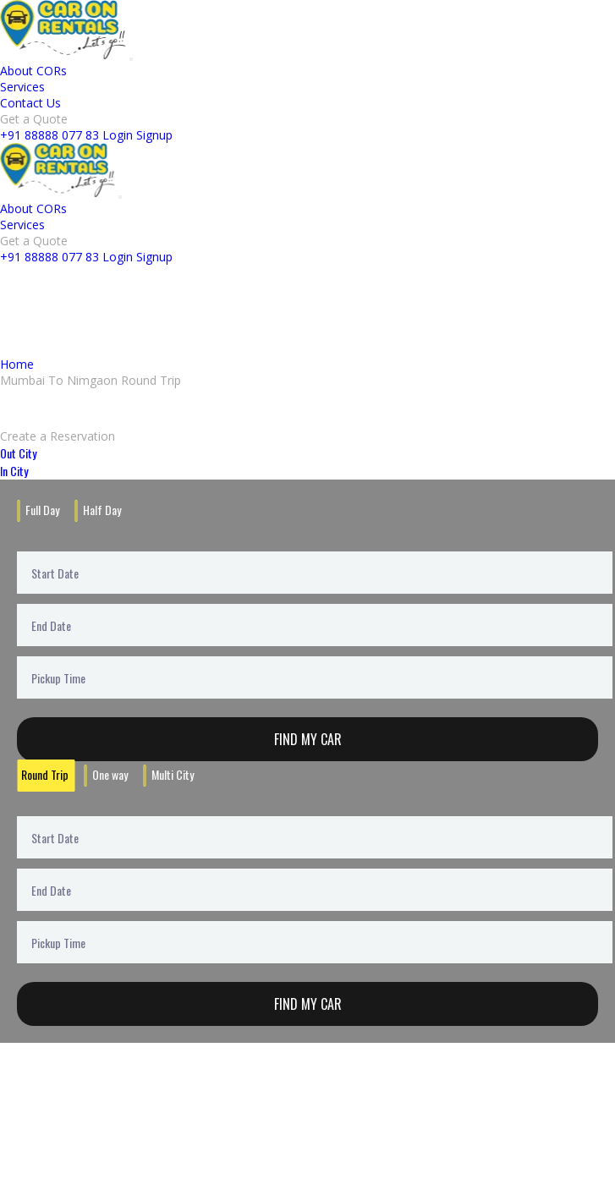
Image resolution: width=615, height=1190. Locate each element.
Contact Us (30, 103)
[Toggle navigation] (131, 59)
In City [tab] (14, 471)
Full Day (42, 509)
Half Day (102, 509)
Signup (154, 135)
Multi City (172, 774)
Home (17, 364)
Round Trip (45, 774)
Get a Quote (34, 119)
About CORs (33, 71)
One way (110, 774)
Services (22, 87)
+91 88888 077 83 (49, 135)
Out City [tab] (18, 453)
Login (117, 135)
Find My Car (308, 739)
